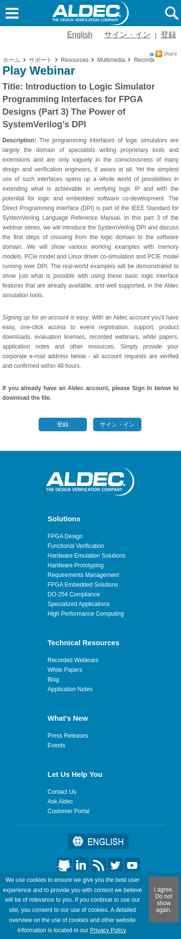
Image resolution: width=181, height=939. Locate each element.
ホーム (11, 60)
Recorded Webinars (73, 660)
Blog (53, 679)
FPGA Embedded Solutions (83, 584)
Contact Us (62, 791)
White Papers (65, 669)
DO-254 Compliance (74, 594)
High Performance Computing (86, 613)
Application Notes (70, 689)
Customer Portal (69, 811)
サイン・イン (127, 34)
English (79, 34)
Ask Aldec (60, 801)
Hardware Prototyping (76, 565)
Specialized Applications (79, 604)
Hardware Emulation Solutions (86, 555)
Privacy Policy (107, 930)
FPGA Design (65, 536)
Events (57, 745)
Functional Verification (76, 546)
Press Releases (68, 735)
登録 (168, 34)
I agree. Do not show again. (164, 899)
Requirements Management (83, 575)
